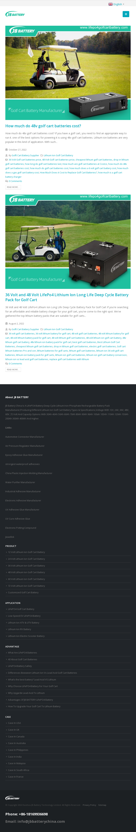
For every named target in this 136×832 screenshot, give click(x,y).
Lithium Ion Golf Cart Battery (58, 155)
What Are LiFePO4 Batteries (22, 652)
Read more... (13, 187)
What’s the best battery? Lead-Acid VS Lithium (32, 679)
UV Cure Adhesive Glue (17, 518)
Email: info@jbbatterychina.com (35, 821)
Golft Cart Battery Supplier (25, 155)
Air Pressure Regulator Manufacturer (25, 445)
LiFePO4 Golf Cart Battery (21, 609)
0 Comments (15, 181)
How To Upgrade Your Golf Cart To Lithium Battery (34, 706)
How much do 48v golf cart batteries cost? (43, 125)
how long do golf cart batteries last (43, 164)
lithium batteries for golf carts (52, 350)
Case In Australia (17, 743)
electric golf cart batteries (102, 346)
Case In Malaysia (16, 763)
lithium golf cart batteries (82, 350)
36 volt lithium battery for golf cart (53, 333)
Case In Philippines (18, 749)
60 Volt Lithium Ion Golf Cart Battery (26, 579)
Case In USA (14, 723)
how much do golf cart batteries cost (49, 168)
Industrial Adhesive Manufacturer (23, 491)
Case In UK (13, 729)
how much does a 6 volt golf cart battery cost (92, 168)
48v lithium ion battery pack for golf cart (50, 342)
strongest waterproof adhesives (22, 464)
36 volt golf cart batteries (22, 333)
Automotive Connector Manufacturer (24, 436)
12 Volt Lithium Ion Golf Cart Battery (26, 552)
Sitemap (102, 805)
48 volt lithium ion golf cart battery (103, 337)
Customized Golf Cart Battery (23, 592)
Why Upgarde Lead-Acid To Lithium (26, 693)
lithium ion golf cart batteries (70, 355)
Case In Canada (16, 736)
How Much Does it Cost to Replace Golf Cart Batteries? (68, 172)
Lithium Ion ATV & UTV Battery (23, 622)
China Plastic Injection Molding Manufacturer (28, 473)
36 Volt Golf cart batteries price (25, 159)
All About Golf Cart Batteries (22, 659)
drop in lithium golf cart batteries (71, 346)
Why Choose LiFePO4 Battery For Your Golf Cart (33, 686)
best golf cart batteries (84, 342)
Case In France (15, 776)
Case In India (15, 756)
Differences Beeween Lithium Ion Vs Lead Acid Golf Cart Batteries (42, 672)
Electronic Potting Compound (20, 527)
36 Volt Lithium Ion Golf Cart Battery (26, 565)
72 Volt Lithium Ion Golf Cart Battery (26, 585)
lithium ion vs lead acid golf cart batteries (26, 359)
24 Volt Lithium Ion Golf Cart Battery (26, 558)
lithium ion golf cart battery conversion (106, 355)
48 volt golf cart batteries (84, 333)
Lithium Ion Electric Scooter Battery (26, 636)
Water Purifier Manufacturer (20, 482)
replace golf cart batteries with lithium (69, 359)
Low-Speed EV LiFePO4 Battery (24, 615)
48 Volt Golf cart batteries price (58, 159)
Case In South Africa (18, 770)
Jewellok (9, 536)
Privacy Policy (89, 805)
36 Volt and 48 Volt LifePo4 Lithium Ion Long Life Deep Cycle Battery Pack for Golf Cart (67, 297)
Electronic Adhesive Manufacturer (23, 500)
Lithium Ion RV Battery (19, 629)
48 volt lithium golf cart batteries (68, 337)
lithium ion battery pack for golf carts (35, 355)
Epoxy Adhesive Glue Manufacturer (24, 455)
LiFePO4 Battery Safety (20, 666)
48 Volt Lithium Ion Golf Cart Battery (26, 572)
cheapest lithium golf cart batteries (94, 159)
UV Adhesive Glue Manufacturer (22, 509)
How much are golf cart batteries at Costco (84, 164)
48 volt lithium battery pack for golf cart (30, 337)
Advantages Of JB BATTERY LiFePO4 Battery (30, 699)
